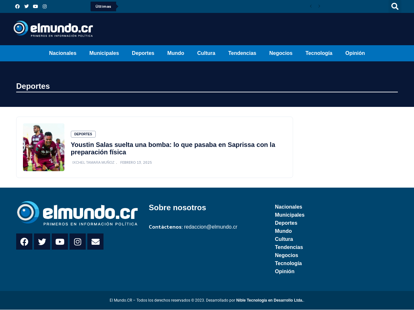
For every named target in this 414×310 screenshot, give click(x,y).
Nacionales (62, 53)
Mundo (175, 53)
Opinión (355, 53)
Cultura (206, 53)
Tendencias (242, 53)
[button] (394, 6)
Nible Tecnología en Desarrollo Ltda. (269, 300)
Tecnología (319, 53)
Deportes (143, 53)
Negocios (280, 53)
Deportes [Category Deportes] (83, 134)
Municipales (104, 53)
